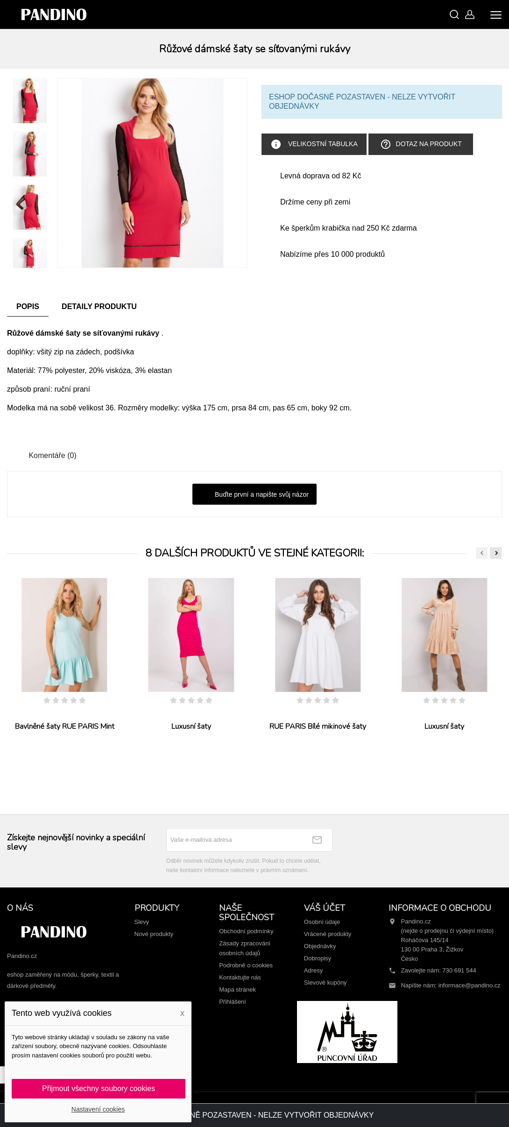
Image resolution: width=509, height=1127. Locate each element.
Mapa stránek (237, 989)
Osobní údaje (322, 921)
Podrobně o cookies (246, 965)
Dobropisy (318, 958)
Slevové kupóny (325, 982)
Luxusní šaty (191, 726)
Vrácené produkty (327, 933)
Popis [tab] (27, 306)
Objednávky (320, 946)
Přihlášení (232, 1001)
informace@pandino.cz (469, 985)
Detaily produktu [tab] (99, 306)
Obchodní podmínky (246, 931)
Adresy (313, 970)
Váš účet (324, 908)
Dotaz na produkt (421, 144)
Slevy (141, 921)
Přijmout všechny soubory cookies (98, 1088)
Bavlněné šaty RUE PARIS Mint (64, 726)
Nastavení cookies (98, 1109)
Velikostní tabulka (314, 144)
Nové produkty (154, 933)
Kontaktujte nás (240, 977)
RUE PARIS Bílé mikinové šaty (317, 726)
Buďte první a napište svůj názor (254, 495)
